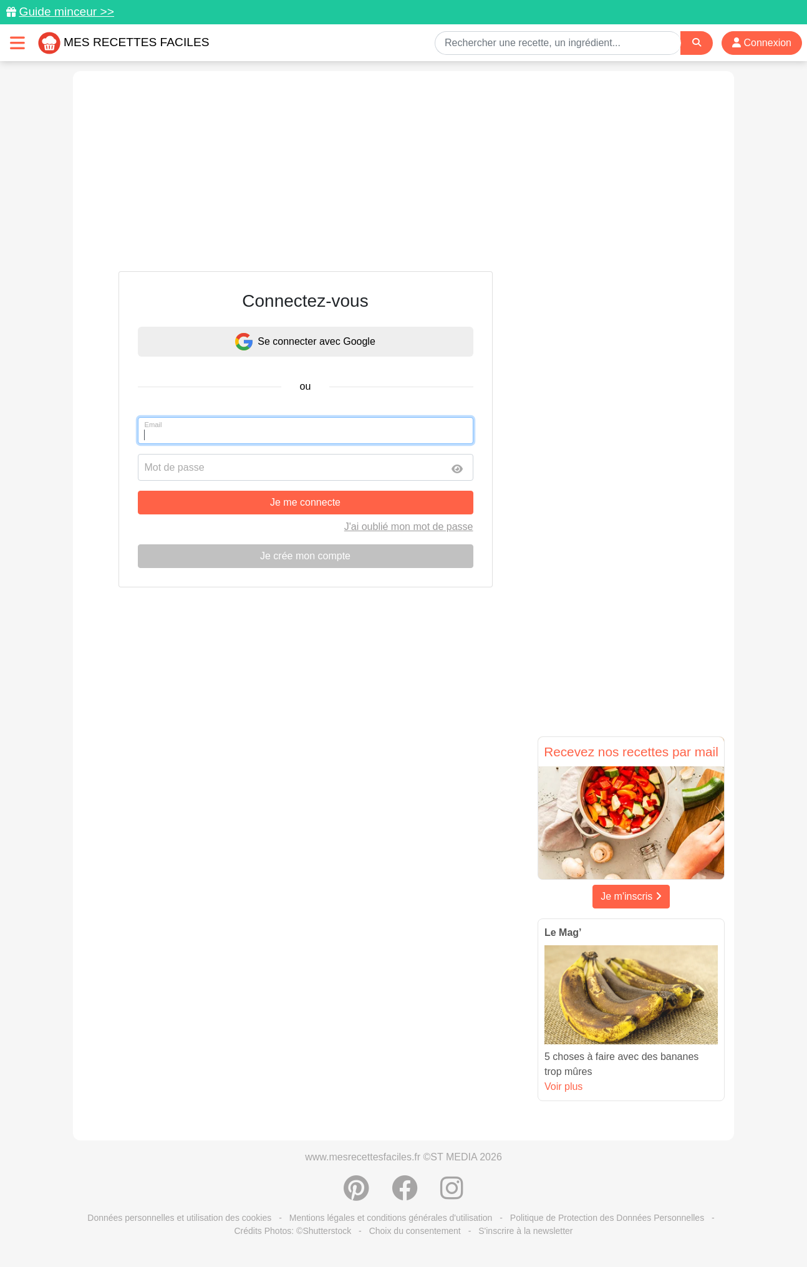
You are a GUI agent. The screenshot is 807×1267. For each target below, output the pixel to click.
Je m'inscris (631, 896)
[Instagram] (451, 1195)
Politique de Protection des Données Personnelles (607, 1218)
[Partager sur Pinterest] (356, 1195)
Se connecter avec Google (305, 341)
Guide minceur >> (66, 11)
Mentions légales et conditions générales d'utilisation (391, 1218)
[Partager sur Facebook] (405, 1195)
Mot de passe (175, 467)
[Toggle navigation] (17, 42)
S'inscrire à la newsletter (525, 1231)
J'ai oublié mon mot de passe (408, 526)
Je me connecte (305, 502)
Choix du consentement (415, 1231)
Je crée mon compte (305, 556)
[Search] (696, 43)
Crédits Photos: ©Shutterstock (292, 1231)
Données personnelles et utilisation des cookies (179, 1218)
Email (153, 424)
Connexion (761, 42)
